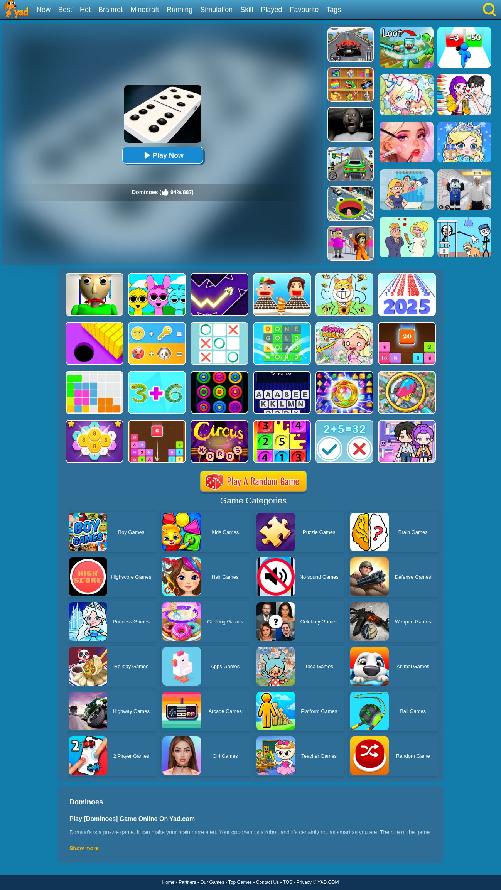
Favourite (304, 10)
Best (65, 10)
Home (168, 882)
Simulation (216, 10)
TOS (287, 882)
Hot (85, 10)
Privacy (304, 882)
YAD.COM (328, 882)
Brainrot (110, 10)
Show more (83, 848)
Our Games (212, 882)
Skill (246, 10)
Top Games (240, 882)
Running (179, 10)
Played (271, 10)
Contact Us (267, 882)
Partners (187, 882)
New (44, 10)
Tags (333, 10)
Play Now (163, 155)
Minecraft (144, 10)
